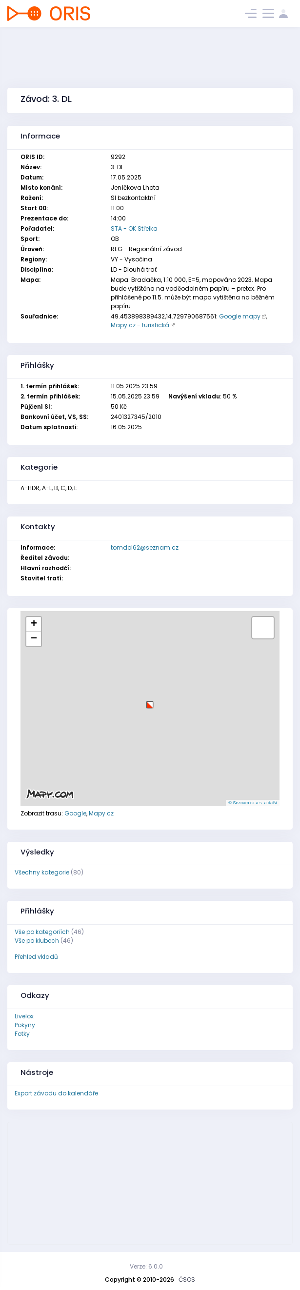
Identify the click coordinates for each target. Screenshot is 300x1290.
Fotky (22, 1034)
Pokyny (25, 1025)
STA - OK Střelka (134, 228)
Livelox (24, 1016)
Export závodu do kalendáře (56, 1093)
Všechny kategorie (42, 872)
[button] (149, 701)
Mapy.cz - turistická (140, 325)
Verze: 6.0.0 (146, 1266)
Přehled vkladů (36, 957)
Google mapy (239, 316)
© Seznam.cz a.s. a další (252, 802)
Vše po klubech (37, 940)
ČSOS (187, 1279)
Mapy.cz (101, 813)
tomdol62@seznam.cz (145, 547)
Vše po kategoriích (42, 932)
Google (75, 813)
